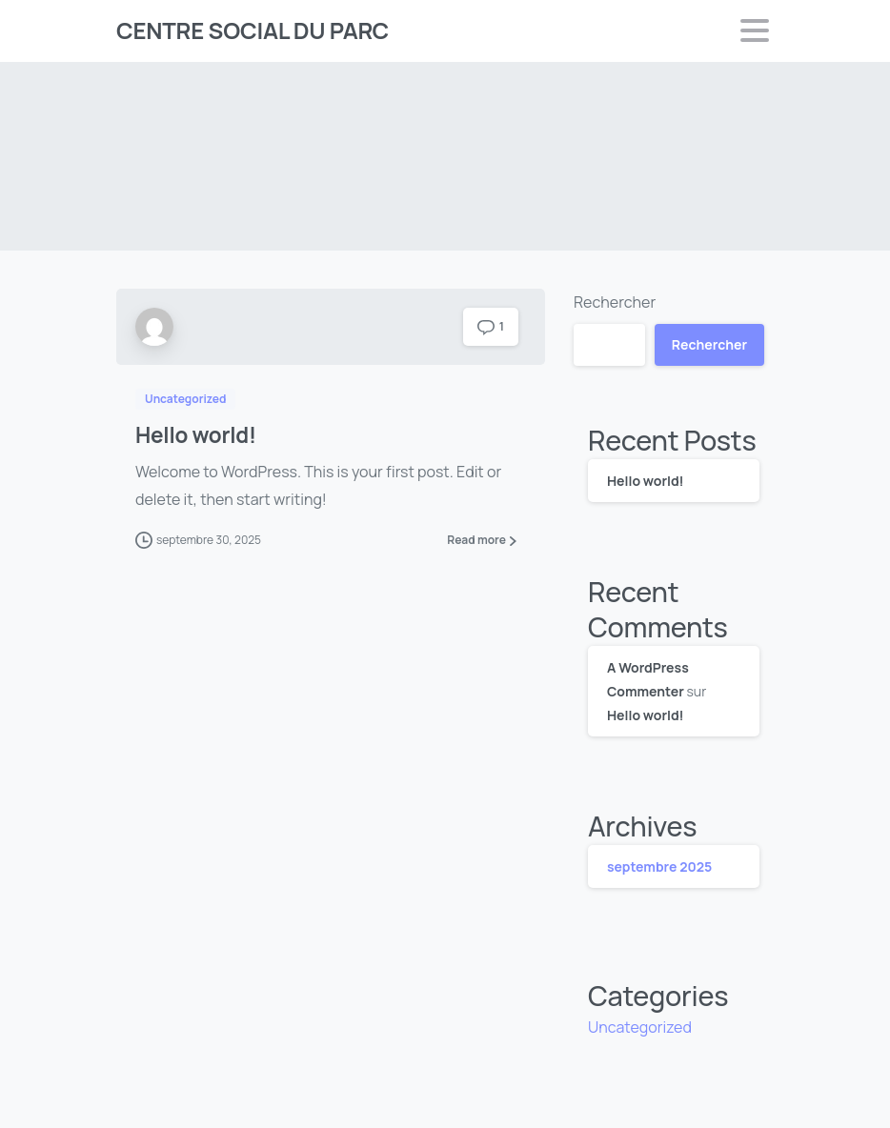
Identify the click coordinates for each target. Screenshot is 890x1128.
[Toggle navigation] (755, 30)
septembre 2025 (659, 866)
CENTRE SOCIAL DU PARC (252, 30)
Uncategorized (640, 1027)
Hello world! (195, 435)
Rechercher (615, 302)
